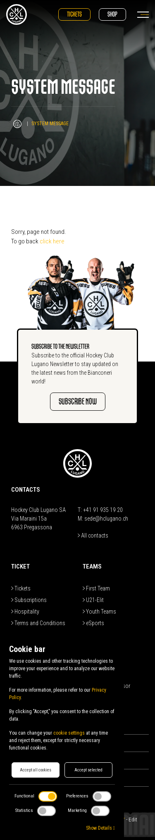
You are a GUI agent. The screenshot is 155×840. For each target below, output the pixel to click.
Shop (112, 14)
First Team (96, 588)
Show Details (100, 828)
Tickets (74, 14)
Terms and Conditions (38, 623)
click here (52, 241)
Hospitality (25, 611)
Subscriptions (29, 600)
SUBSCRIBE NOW (78, 401)
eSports (93, 623)
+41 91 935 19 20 (103, 510)
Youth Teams (99, 611)
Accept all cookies (35, 770)
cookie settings (69, 733)
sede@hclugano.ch (106, 518)
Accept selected (88, 770)
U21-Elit (93, 600)
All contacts (93, 535)
